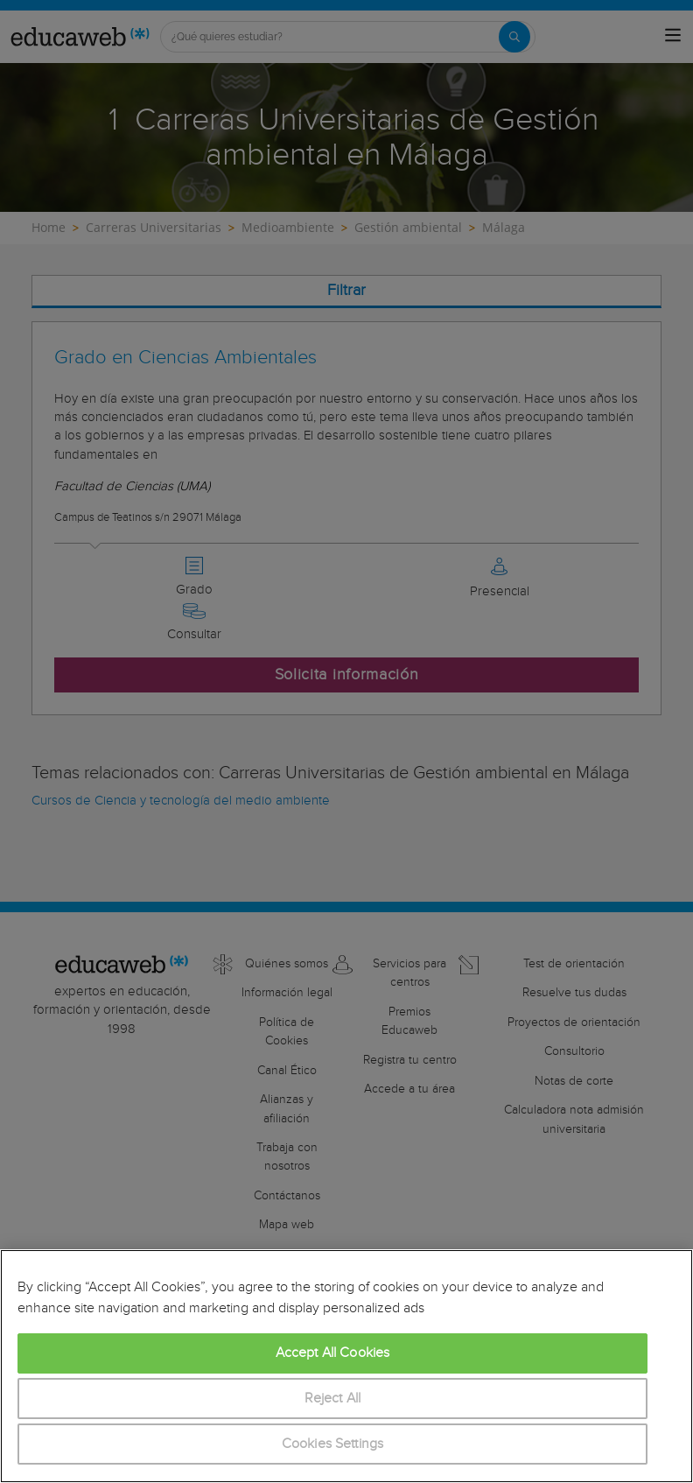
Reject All (332, 1398)
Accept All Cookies (333, 1353)
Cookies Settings (333, 1444)
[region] (346, 1366)
